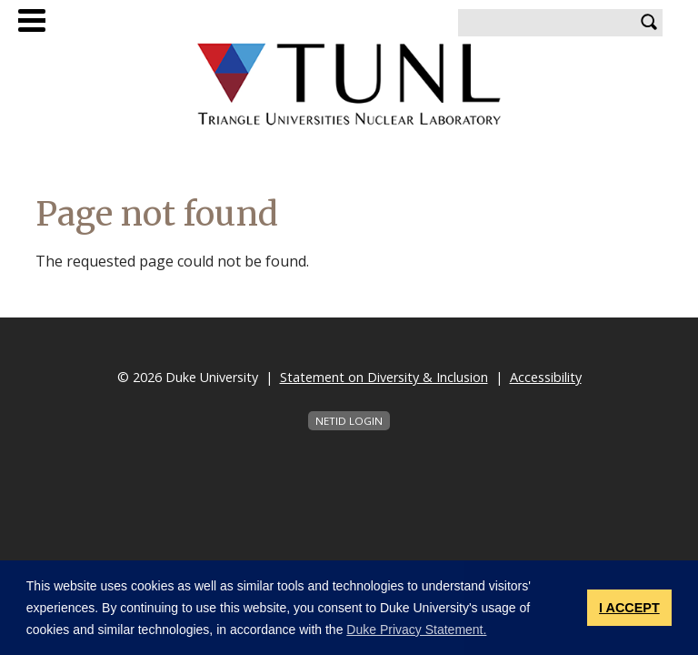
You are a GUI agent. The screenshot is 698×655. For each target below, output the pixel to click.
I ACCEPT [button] (629, 607)
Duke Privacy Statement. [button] (416, 629)
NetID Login (349, 421)
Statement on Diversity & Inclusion (384, 377)
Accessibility (546, 377)
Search (649, 22)
